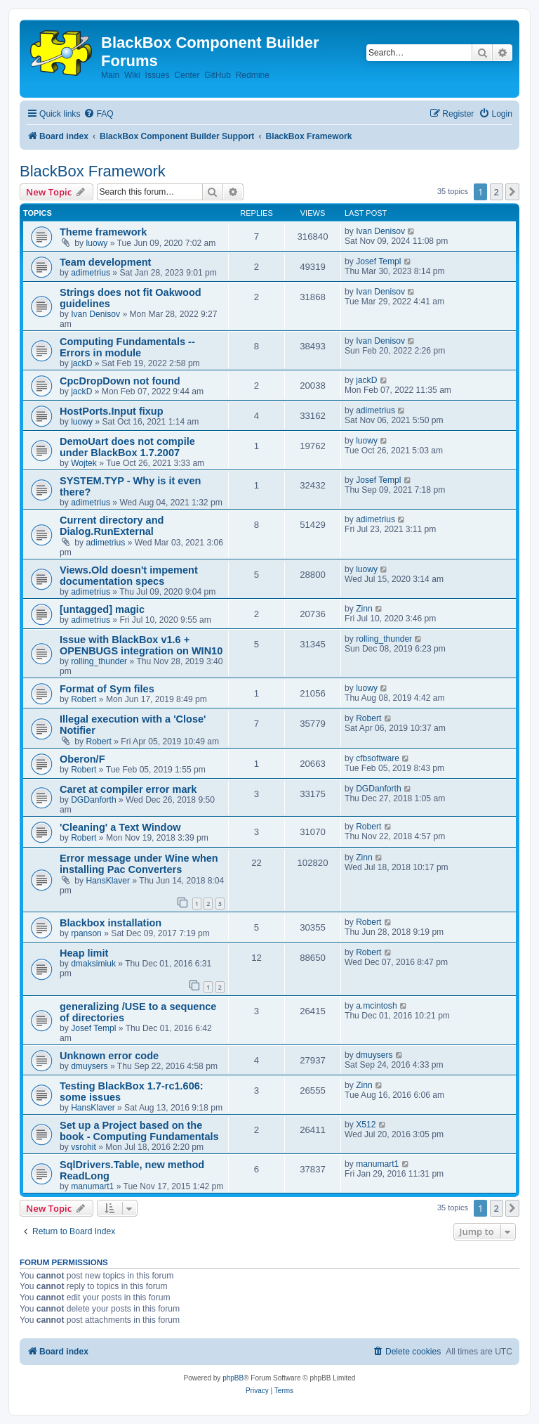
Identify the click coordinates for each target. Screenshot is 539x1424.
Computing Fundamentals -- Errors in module (127, 347)
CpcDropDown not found (120, 381)
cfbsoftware (377, 758)
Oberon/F (82, 759)
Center (186, 75)
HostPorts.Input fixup (112, 411)
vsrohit (83, 1147)
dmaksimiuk (93, 964)
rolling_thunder (99, 661)
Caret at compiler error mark (128, 789)
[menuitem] (98, 114)
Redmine (253, 75)
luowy (97, 243)
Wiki (132, 75)
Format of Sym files (107, 688)
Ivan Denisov (380, 231)
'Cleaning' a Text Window (120, 827)
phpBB (233, 1378)
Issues (157, 75)
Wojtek (84, 463)
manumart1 (92, 1186)
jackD (81, 363)
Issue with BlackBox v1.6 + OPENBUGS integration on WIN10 (141, 645)
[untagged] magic (102, 609)
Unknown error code (109, 1055)
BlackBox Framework (93, 171)
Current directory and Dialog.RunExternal (112, 525)
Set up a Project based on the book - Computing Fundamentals (139, 1131)
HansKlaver (108, 881)
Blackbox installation (110, 922)
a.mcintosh (376, 1006)
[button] (512, 191)
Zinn (364, 609)
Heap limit (84, 953)
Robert (83, 699)
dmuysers (89, 1066)
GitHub (217, 75)
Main (110, 75)
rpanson (86, 933)
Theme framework (103, 232)
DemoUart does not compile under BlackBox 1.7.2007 (127, 447)
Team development (105, 262)
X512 (365, 1125)
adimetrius (90, 273)
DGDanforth (94, 800)
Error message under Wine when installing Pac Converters (139, 864)
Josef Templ (378, 261)
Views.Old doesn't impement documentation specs (129, 575)
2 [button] (496, 192)
